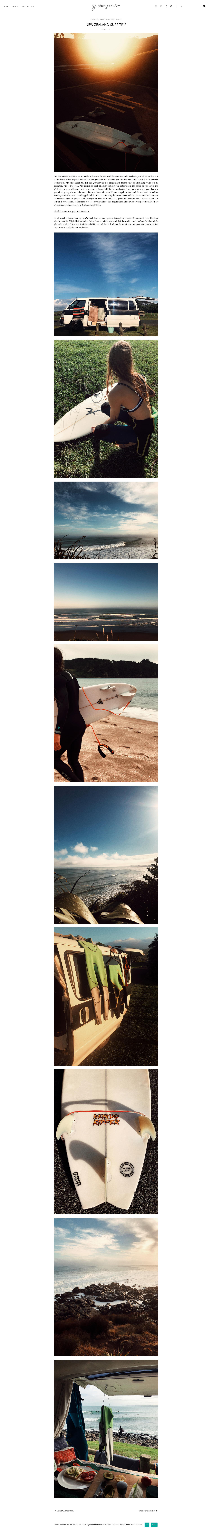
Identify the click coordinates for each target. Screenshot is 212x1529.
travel (118, 19)
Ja (147, 1525)
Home (7, 6)
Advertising (28, 6)
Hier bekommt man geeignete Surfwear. (72, 211)
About (16, 6)
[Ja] (208, 1524)
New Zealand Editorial (65, 1511)
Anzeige (94, 19)
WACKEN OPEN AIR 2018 (147, 1511)
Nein (154, 1525)
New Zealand (107, 19)
